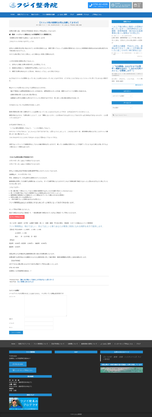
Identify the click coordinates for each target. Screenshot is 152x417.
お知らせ (66, 25)
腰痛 (114, 54)
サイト (11, 327)
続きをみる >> (139, 85)
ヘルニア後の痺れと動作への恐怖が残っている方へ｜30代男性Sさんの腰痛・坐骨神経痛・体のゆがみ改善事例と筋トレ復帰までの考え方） (127, 30)
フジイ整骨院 (78, 414)
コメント (12, 296)
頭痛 (77, 25)
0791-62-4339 (18, 364)
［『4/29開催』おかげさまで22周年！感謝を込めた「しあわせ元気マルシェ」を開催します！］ (127, 68)
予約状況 (72, 25)
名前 (11, 319)
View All (139, 56)
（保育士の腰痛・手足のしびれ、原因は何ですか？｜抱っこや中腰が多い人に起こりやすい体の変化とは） (127, 48)
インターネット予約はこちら (22, 370)
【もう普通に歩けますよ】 (25, 281)
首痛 (80, 25)
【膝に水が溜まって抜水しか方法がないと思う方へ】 (36, 279)
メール (11, 323)
